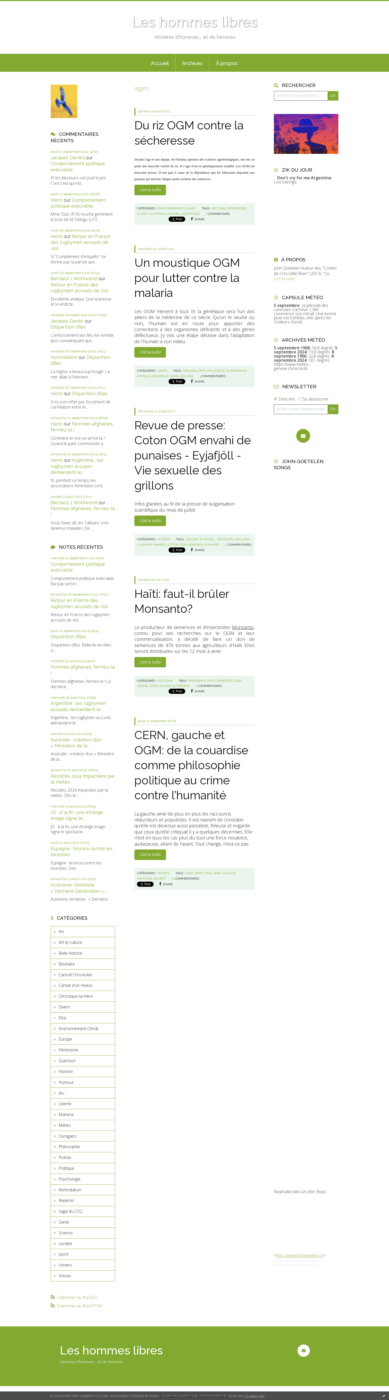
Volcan (65, 1276)
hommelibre (64, 357)
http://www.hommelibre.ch (299, 1255)
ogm (222, 208)
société (65, 1243)
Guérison (67, 1061)
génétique (159, 376)
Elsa (62, 1018)
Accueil (160, 63)
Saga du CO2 (70, 1211)
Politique (66, 1168)
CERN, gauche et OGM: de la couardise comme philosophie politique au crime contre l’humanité (191, 765)
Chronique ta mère (76, 996)
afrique (143, 376)
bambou (159, 544)
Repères (66, 1200)
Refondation (70, 1190)
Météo (65, 1125)
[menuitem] (159, 63)
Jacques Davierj (68, 157)
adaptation (190, 214)
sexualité (225, 539)
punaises (212, 544)
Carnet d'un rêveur (75, 985)
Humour (66, 1082)
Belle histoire (70, 953)
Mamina (66, 1114)
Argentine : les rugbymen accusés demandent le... (77, 466)
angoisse (144, 878)
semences (225, 681)
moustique (216, 371)
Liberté (65, 1103)
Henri (57, 200)
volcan (192, 539)
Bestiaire (67, 964)
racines (173, 214)
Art (61, 931)
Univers (65, 1265)
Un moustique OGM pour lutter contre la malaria (187, 278)
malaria (190, 371)
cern (198, 873)
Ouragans (68, 1136)
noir (217, 873)
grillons (242, 539)
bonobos (196, 544)
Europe (65, 1039)
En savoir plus (255, 1396)
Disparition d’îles (68, 327)
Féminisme (68, 1050)
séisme (142, 686)
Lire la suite (150, 189)
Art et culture (70, 942)
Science (66, 1233)
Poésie (65, 1157)
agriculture (159, 686)
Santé (64, 1222)
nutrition (157, 214)
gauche (229, 873)
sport (63, 1254)
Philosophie (69, 1146)
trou (208, 873)
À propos (227, 63)
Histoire (66, 1071)
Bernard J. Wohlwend (74, 278)
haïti (211, 681)
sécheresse (236, 208)
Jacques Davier (67, 321)
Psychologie (69, 1179)
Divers (64, 1007)
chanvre (144, 544)
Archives (192, 63)
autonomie (181, 686)
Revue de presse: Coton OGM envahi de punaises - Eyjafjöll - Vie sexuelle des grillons (192, 455)
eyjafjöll (207, 539)
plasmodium (236, 371)
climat (142, 214)
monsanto (197, 681)
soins (174, 376)
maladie (186, 376)
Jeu (61, 1093)
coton (173, 544)
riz (214, 208)
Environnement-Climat (78, 1028)
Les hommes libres (194, 21)
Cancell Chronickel (75, 975)
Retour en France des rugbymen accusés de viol (80, 242)
